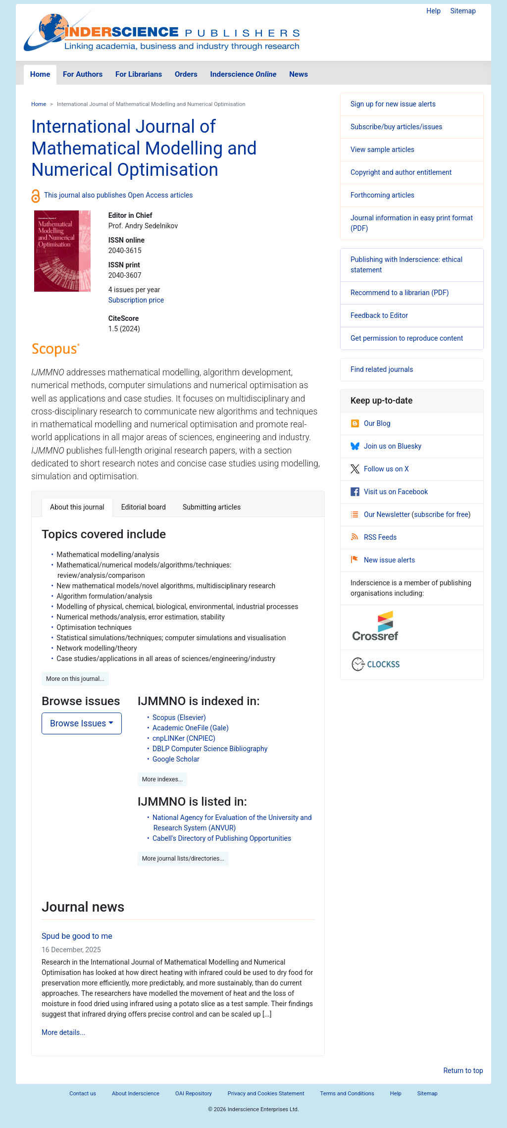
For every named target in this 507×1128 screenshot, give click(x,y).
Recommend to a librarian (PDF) (400, 293)
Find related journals (382, 369)
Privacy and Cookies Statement (266, 1093)
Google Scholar (176, 759)
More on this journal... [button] (75, 678)
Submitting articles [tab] (212, 507)
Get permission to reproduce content (407, 338)
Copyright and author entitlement (401, 172)
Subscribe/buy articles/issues (396, 127)
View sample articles (382, 150)
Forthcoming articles (382, 195)
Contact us (82, 1093)
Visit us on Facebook (389, 492)
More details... (63, 1032)
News (298, 74)
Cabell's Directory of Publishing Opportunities (221, 838)
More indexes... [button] (162, 779)
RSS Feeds (374, 537)
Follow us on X (380, 469)
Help (433, 11)
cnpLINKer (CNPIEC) (183, 738)
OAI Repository (193, 1093)
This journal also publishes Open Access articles (118, 195)
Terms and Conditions (347, 1093)
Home (40, 74)
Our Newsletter (381, 514)
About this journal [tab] (77, 507)
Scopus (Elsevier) (179, 717)
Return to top (463, 1071)
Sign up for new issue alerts (393, 104)
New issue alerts (383, 560)
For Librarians (138, 74)
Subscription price (136, 300)
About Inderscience (135, 1093)
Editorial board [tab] (143, 507)
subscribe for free (441, 514)
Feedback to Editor (379, 315)
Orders (186, 74)
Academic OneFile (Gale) (190, 728)
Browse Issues (78, 723)
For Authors (82, 74)
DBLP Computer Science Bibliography (209, 749)
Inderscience (243, 74)
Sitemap (463, 11)
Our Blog (371, 423)
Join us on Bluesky (386, 446)
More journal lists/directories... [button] (183, 858)
